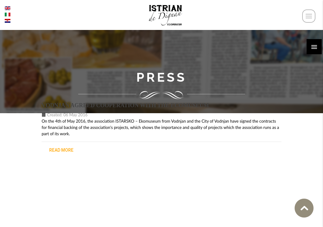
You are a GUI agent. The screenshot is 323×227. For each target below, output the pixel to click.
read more (61, 150)
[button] (314, 46)
